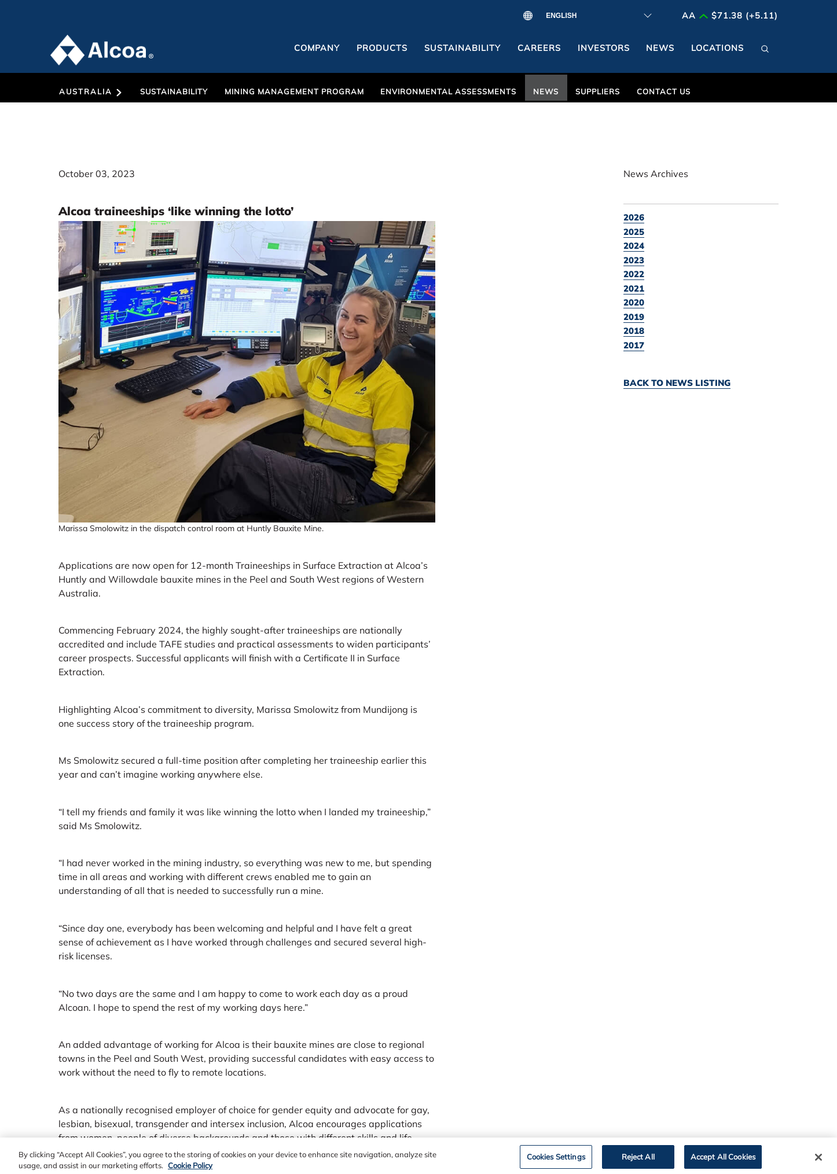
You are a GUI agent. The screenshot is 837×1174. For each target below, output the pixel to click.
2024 (633, 245)
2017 (633, 345)
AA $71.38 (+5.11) (730, 15)
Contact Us (664, 91)
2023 (633, 260)
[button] (765, 52)
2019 (633, 316)
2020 (633, 302)
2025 (633, 231)
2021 (633, 288)
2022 (633, 273)
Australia (91, 92)
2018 (633, 330)
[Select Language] (595, 15)
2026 (633, 217)
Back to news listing (676, 382)
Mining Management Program (294, 91)
